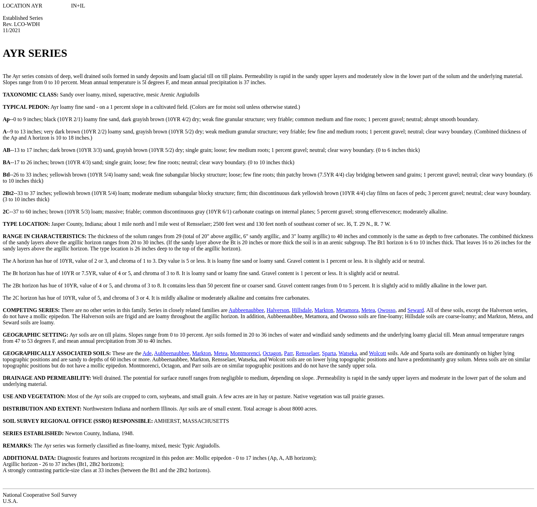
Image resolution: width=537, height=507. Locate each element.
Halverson (277, 310)
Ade (147, 353)
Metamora (347, 310)
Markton (323, 310)
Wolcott (377, 353)
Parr (288, 353)
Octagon (272, 353)
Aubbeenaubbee (246, 310)
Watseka (348, 353)
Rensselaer (307, 353)
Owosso (387, 310)
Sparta (329, 353)
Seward (416, 310)
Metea (368, 310)
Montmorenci (245, 353)
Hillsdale (302, 310)
